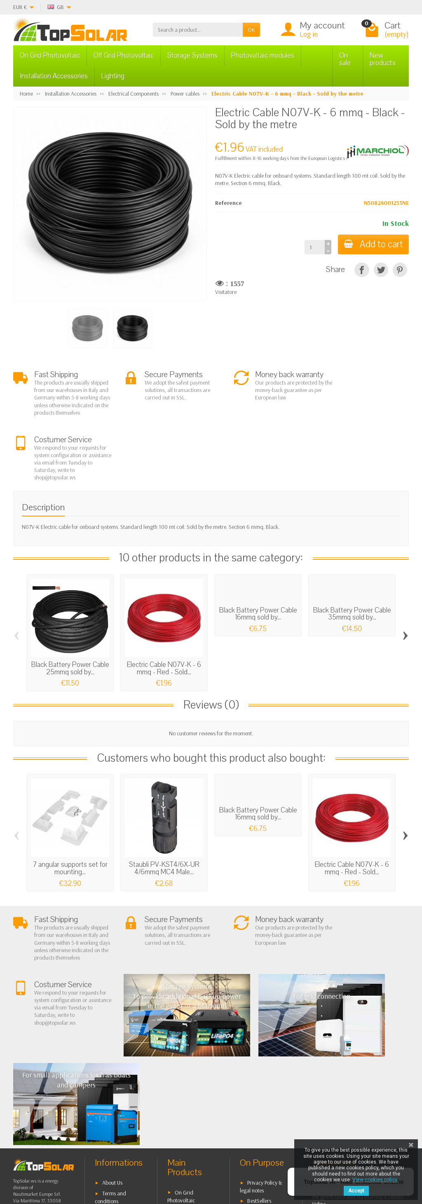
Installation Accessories (54, 76)
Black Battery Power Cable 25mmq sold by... (70, 611)
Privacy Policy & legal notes (261, 1049)
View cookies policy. (375, 1180)
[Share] (361, 270)
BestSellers (259, 1063)
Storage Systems (192, 55)
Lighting (112, 76)
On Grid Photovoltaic (50, 55)
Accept (356, 1191)
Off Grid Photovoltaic (124, 55)
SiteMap (256, 1084)
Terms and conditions (110, 1060)
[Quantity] (313, 247)
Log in (309, 34)
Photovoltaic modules (262, 55)
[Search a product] (198, 30)
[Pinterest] (400, 270)
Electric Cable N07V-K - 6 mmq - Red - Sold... (164, 611)
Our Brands (260, 1094)
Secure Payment (120, 1092)
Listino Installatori (122, 1102)
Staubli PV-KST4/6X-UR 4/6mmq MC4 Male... (164, 811)
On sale (345, 59)
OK (251, 29)
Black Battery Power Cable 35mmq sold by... (352, 557)
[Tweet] (381, 270)
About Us (112, 1045)
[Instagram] (130, 1164)
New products (383, 59)
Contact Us (259, 1073)
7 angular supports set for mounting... (70, 811)
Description (43, 450)
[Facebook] (73, 1164)
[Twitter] (92, 1164)
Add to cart (372, 244)
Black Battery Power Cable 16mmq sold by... (258, 557)
